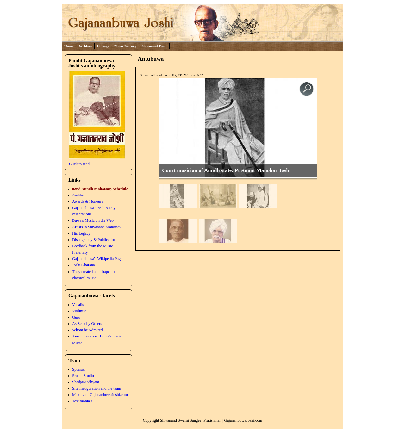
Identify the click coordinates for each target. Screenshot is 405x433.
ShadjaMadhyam (85, 382)
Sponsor (78, 369)
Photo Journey (125, 46)
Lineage (103, 46)
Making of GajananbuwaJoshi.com (100, 395)
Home (68, 46)
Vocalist (78, 304)
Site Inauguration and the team (96, 388)
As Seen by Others (87, 323)
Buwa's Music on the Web (93, 220)
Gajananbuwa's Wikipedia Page (97, 259)
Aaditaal (79, 195)
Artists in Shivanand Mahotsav (97, 227)
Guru (76, 317)
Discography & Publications (94, 240)
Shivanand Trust (154, 46)
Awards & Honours (87, 201)
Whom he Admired (87, 330)
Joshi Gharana (83, 265)
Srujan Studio (83, 376)
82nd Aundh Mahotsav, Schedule (100, 189)
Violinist (79, 311)
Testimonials (82, 401)
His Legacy (81, 233)
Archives (85, 46)
